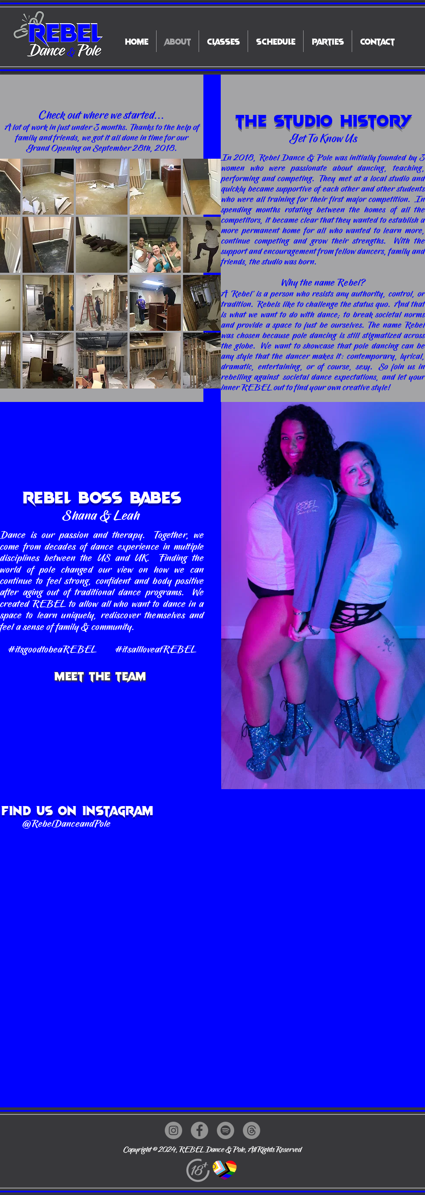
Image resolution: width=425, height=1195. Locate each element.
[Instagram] (173, 1130)
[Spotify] (225, 1130)
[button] (48, 187)
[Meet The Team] (101, 675)
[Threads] (251, 1130)
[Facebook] (199, 1130)
